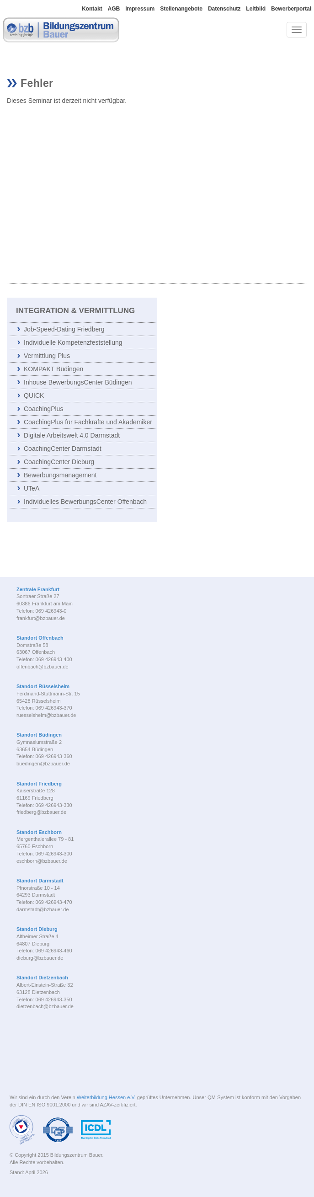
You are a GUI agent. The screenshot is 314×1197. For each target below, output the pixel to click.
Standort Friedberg (39, 783)
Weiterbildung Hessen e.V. (106, 1097)
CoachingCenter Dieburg (59, 461)
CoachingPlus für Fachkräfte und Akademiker (88, 422)
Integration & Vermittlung (75, 310)
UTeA (31, 488)
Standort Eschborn (39, 832)
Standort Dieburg (37, 929)
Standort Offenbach (40, 638)
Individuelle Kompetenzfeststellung (73, 342)
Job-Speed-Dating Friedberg (64, 329)
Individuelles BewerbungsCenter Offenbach (85, 501)
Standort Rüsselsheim (42, 686)
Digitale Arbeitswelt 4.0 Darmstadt (72, 435)
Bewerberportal (291, 8)
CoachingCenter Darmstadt (62, 448)
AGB (114, 8)
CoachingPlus (43, 408)
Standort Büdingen (39, 734)
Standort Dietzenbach (42, 977)
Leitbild (256, 8)
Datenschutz (224, 8)
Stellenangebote (181, 8)
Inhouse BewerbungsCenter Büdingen (78, 382)
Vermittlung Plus (47, 355)
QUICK (34, 395)
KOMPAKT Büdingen (53, 369)
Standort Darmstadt (40, 880)
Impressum (139, 8)
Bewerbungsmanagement (60, 475)
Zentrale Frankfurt (37, 589)
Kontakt (92, 8)
